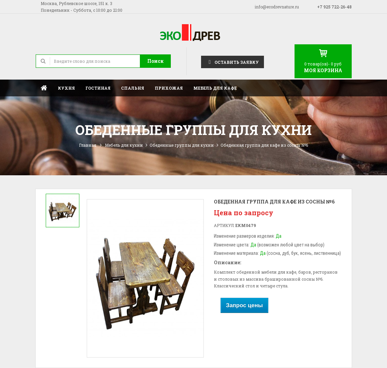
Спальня (132, 88)
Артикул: (224, 225)
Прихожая (169, 88)
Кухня (66, 88)
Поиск (155, 61)
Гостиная (98, 88)
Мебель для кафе (215, 88)
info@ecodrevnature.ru (277, 6)
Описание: (227, 262)
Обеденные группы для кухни (182, 145)
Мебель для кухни (124, 145)
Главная (44, 88)
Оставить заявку (232, 61)
